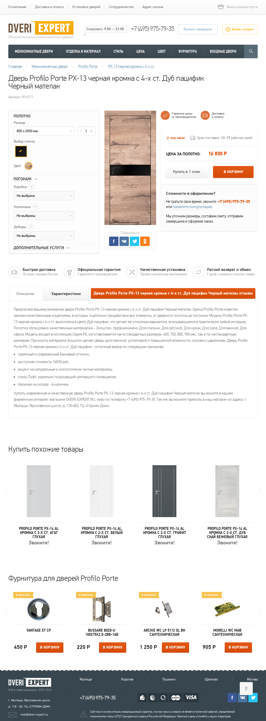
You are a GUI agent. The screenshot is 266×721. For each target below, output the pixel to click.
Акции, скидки (242, 29)
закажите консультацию (192, 206)
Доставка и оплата (49, 7)
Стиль (118, 51)
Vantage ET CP (38, 630)
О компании (17, 7)
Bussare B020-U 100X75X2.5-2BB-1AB (101, 632)
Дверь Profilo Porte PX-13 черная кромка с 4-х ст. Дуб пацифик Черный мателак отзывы (173, 293)
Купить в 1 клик (186, 171)
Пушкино (169, 679)
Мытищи (86, 679)
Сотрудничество (121, 7)
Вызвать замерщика (198, 29)
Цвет (161, 51)
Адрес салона (152, 7)
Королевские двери (30, 682)
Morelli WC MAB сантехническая (227, 632)
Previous (6, 490)
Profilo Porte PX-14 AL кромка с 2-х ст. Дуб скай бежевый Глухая (227, 532)
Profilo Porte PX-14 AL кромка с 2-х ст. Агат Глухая (38, 532)
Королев (127, 679)
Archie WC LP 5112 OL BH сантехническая (164, 632)
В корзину (233, 172)
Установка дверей (86, 7)
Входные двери (223, 51)
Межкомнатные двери (34, 51)
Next (259, 490)
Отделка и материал (83, 51)
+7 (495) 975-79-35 (152, 29)
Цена (140, 51)
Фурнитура (187, 51)
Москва (252, 679)
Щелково (211, 679)
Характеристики (66, 293)
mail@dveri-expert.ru (34, 714)
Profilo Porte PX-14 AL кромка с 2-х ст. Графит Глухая (164, 532)
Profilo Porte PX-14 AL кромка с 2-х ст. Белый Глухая (102, 532)
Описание (25, 293)
